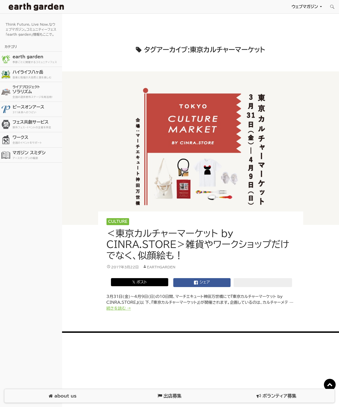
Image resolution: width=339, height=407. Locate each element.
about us (62, 396)
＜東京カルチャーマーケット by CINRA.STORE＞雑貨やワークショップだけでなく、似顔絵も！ (198, 244)
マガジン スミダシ (37, 155)
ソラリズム (37, 91)
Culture (117, 221)
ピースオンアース (37, 109)
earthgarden (161, 267)
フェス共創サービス (37, 124)
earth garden (37, 59)
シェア (202, 282)
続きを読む (118, 308)
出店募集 (169, 396)
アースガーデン (36, 6)
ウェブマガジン (304, 6)
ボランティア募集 (276, 396)
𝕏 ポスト (139, 282)
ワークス (37, 140)
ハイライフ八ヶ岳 (37, 74)
